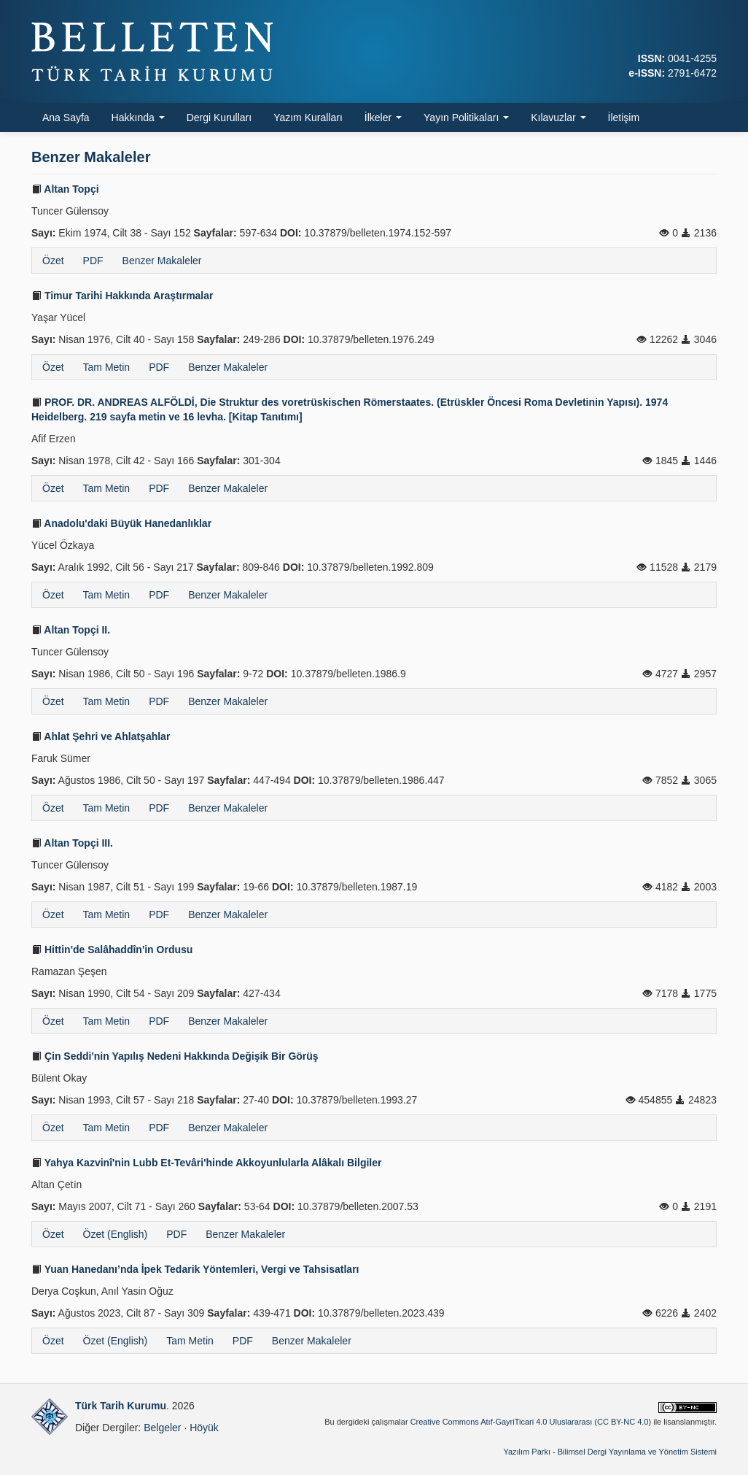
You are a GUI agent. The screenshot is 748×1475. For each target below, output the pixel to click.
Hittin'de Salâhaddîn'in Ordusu (111, 949)
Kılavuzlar (558, 117)
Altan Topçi (65, 189)
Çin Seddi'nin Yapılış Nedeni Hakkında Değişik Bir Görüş (175, 1056)
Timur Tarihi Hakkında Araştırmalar (122, 295)
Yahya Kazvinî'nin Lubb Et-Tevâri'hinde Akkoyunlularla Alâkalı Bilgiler (206, 1162)
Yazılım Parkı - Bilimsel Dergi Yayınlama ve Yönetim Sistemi (610, 1451)
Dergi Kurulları (219, 117)
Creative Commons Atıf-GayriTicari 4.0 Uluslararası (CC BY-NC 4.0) (531, 1421)
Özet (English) (115, 1234)
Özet (53, 260)
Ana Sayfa (66, 117)
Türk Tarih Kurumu (120, 1406)
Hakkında (138, 117)
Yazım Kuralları (308, 117)
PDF (93, 260)
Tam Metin (106, 367)
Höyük (204, 1427)
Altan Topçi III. (72, 843)
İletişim (624, 117)
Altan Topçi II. (70, 630)
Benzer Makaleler (162, 260)
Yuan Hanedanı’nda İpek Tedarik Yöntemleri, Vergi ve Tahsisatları (195, 1269)
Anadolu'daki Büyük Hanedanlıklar (121, 523)
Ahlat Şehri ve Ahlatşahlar (100, 736)
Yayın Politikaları (466, 117)
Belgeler (162, 1427)
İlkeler (383, 117)
